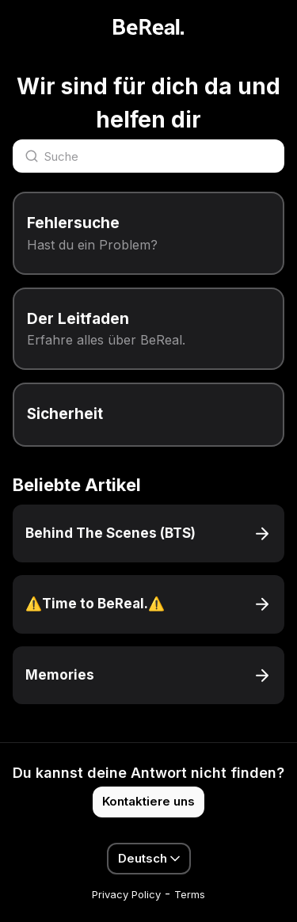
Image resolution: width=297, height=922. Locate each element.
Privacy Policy (126, 894)
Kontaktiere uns (148, 801)
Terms (189, 894)
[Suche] (148, 156)
